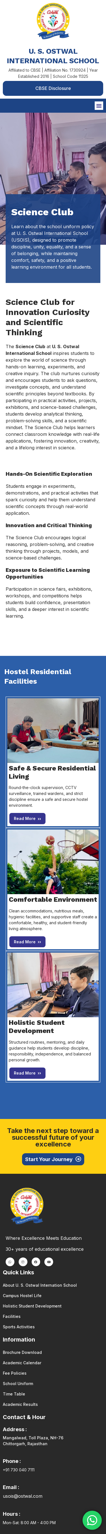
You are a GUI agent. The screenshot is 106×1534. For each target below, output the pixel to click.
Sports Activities (19, 1326)
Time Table (14, 1394)
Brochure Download (22, 1352)
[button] (99, 105)
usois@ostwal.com (22, 1496)
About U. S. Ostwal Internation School (40, 1285)
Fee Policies (15, 1373)
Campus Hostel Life (22, 1295)
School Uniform (18, 1383)
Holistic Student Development (32, 1306)
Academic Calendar (22, 1362)
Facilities (12, 1316)
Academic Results (20, 1404)
